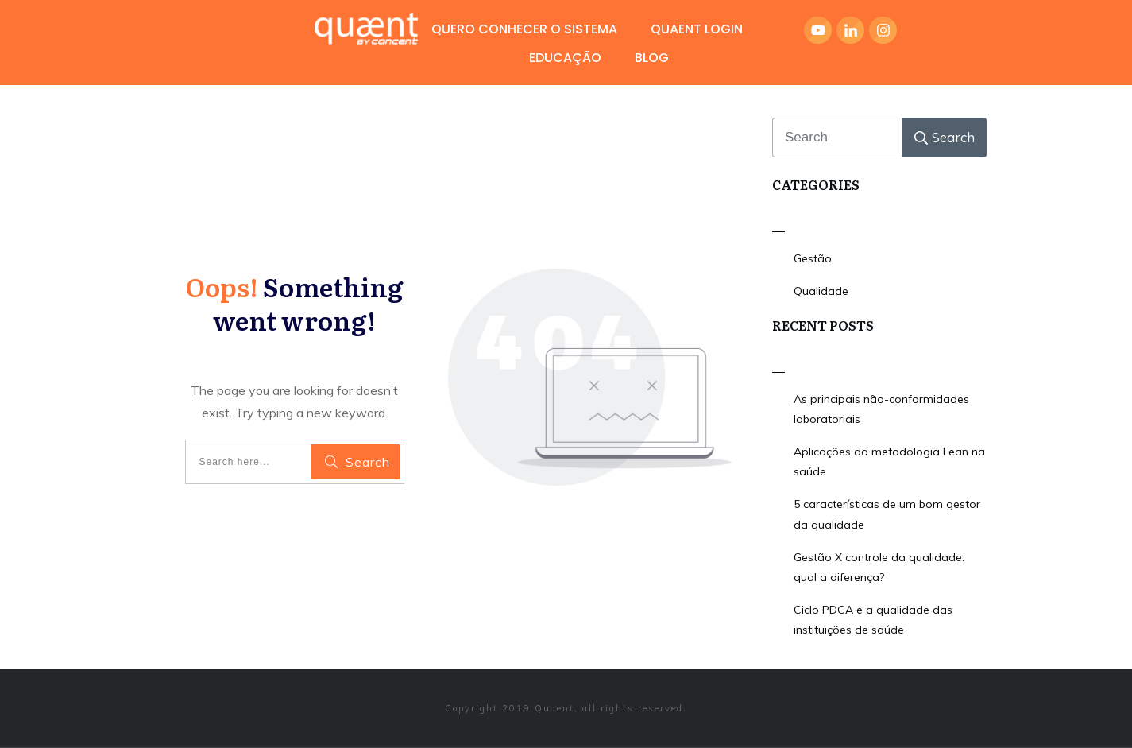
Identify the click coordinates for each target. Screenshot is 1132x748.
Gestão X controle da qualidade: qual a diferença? (879, 567)
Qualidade (821, 291)
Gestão (813, 258)
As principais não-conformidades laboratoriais (881, 409)
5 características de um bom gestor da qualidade (887, 514)
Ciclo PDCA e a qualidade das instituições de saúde (873, 620)
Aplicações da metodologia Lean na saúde (889, 461)
